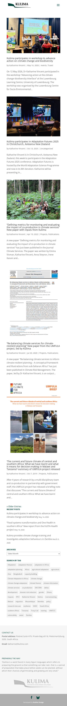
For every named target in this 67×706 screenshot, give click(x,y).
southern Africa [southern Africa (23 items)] (13, 610)
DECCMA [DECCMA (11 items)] (38, 588)
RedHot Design (38, 702)
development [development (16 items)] (12, 592)
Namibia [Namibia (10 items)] (41, 601)
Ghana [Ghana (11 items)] (49, 592)
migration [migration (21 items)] (19, 601)
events (44, 65)
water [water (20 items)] (21, 615)
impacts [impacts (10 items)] (11, 597)
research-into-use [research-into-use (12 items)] (14, 606)
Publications (53, 234)
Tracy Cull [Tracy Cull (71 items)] (34, 610)
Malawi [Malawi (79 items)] (10, 601)
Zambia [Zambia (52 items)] (29, 615)
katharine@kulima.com (18, 644)
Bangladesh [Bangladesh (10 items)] (18, 574)
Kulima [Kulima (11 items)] (40, 597)
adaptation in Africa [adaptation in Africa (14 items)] (42, 565)
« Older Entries (14, 506)
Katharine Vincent (17, 65)
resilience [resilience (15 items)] (26, 606)
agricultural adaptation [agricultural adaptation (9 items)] (40, 569)
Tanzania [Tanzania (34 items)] (25, 610)
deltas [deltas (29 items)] (46, 588)
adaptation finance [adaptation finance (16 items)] (25, 565)
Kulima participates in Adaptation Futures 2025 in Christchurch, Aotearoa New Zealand (32, 143)
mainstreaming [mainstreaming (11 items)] (50, 597)
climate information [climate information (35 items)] (51, 583)
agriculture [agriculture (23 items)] (55, 569)
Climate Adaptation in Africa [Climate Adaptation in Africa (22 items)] (18, 578)
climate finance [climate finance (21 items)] (35, 583)
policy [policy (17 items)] (48, 601)
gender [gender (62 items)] (41, 592)
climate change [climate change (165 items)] (36, 578)
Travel (50, 65)
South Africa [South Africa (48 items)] (44, 606)
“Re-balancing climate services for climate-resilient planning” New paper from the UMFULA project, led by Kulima (33, 346)
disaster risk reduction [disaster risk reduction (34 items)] (28, 592)
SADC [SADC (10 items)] (35, 606)
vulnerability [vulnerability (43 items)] (12, 615)
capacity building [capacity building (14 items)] (31, 574)
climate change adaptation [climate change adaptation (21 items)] (17, 583)
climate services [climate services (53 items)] (14, 588)
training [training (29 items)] (44, 610)
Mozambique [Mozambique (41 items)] (30, 601)
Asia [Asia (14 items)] (9, 574)
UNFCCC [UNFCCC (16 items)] (52, 610)
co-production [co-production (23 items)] (27, 588)
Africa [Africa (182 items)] (27, 569)
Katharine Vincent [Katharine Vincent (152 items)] (28, 597)
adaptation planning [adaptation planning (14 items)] (15, 569)
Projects (43, 234)
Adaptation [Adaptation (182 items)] (12, 565)
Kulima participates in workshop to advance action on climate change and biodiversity (31, 59)
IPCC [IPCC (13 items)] (18, 597)
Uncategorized (46, 148)
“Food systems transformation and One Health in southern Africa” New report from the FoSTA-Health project (32, 526)
